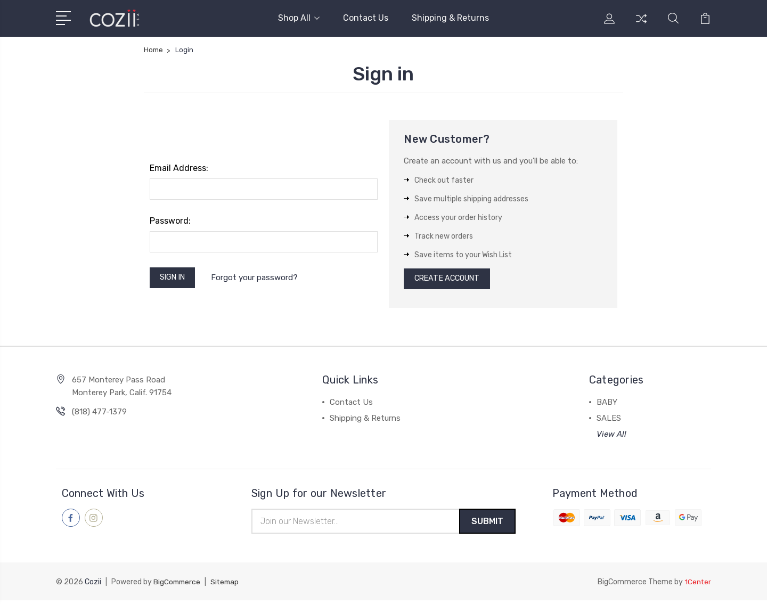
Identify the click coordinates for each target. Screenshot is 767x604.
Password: (170, 221)
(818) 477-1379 (99, 414)
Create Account (450, 280)
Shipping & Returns (450, 18)
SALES (609, 421)
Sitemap (227, 585)
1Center (697, 585)
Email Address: (179, 168)
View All (611, 437)
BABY (607, 405)
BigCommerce (177, 585)
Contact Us (365, 18)
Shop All (299, 18)
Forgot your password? (259, 278)
